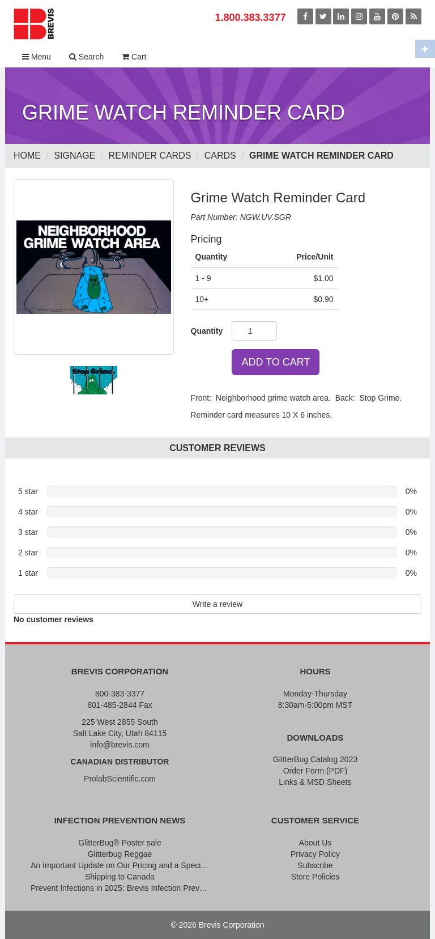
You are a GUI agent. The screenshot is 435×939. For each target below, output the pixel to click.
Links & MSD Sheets (315, 782)
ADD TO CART (275, 362)
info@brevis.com (119, 744)
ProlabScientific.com (120, 778)
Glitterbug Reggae (120, 854)
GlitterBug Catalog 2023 (315, 759)
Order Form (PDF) (315, 770)
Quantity (207, 330)
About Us (315, 842)
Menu (36, 56)
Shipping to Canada (120, 876)
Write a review (217, 604)
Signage (74, 155)
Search (86, 56)
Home (27, 155)
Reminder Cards (150, 155)
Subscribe (314, 865)
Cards (220, 155)
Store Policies (315, 876)
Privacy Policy (315, 854)
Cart (134, 56)
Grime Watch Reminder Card (321, 155)
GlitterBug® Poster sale (119, 842)
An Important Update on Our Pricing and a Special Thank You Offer (120, 865)
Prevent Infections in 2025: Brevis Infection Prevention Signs (120, 888)
